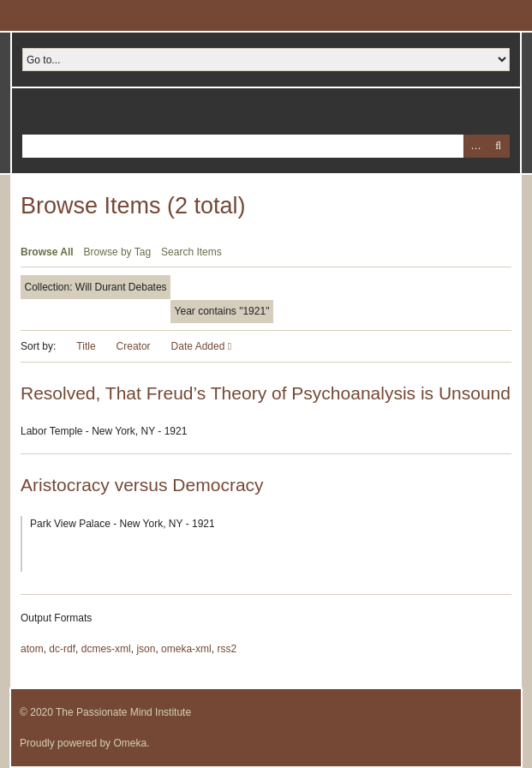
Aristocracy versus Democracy (142, 485)
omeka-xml (186, 649)
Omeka (129, 743)
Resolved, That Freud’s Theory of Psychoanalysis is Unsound (266, 393)
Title (85, 346)
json (145, 649)
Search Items (191, 252)
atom (32, 649)
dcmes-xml (106, 649)
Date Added (199, 346)
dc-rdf (62, 649)
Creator (134, 346)
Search (498, 146)
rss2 (226, 649)
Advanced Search (475, 146)
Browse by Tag (118, 252)
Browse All (47, 252)
